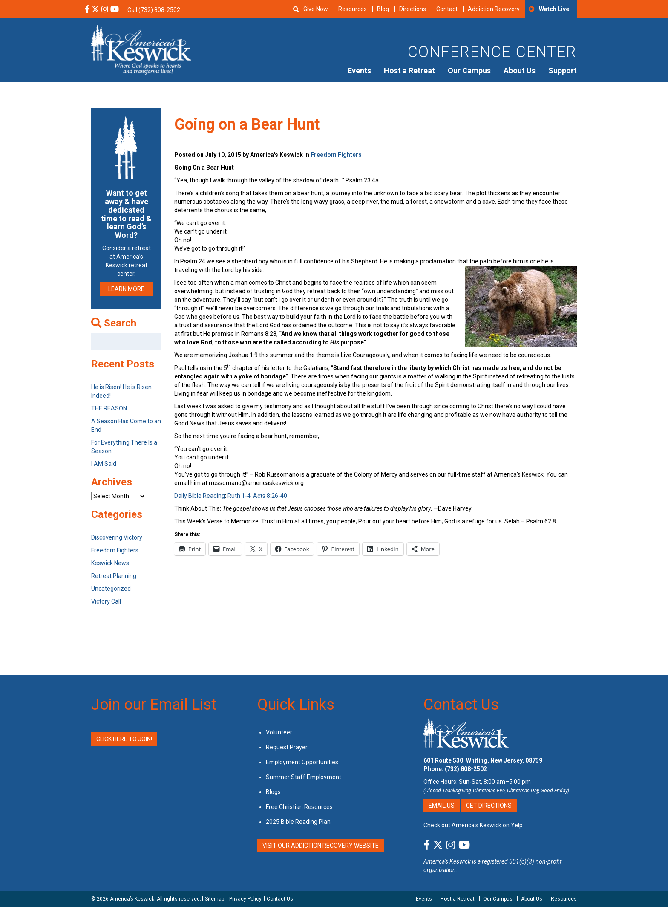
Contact (447, 9)
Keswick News (110, 563)
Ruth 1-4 (238, 495)
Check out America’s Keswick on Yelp (473, 825)
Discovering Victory (116, 537)
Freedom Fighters (336, 154)
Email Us (442, 805)
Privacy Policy (245, 899)
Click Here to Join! (124, 739)
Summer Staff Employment (303, 777)
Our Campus (469, 70)
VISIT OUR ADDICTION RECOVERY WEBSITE (320, 845)
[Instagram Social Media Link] (104, 9)
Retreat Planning (113, 575)
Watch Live (554, 9)
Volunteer (279, 732)
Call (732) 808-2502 (153, 9)
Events (359, 70)
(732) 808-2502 (466, 768)
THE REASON (109, 408)
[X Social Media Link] (95, 9)
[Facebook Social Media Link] (87, 9)
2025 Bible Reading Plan (298, 821)
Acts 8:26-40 (270, 495)
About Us (520, 70)
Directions (412, 9)
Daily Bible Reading (199, 495)
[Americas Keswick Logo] (141, 49)
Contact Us (461, 704)
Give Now (315, 9)
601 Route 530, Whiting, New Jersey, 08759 (482, 760)
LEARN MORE (126, 289)
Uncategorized (111, 588)
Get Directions (489, 805)
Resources (352, 9)
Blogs (273, 792)
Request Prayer (287, 747)
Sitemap (214, 899)
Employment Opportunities (302, 762)
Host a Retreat (409, 70)
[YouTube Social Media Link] (114, 9)
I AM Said (103, 463)
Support (562, 70)
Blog (383, 9)
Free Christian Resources (299, 806)
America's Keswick (447, 861)
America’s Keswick (132, 899)
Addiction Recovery (494, 9)
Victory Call (106, 601)
